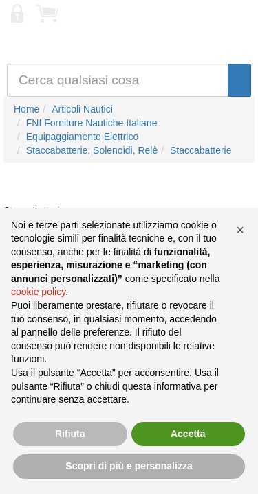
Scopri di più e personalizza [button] (128, 465)
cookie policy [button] (38, 291)
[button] (240, 230)
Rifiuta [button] (70, 433)
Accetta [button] (188, 433)
